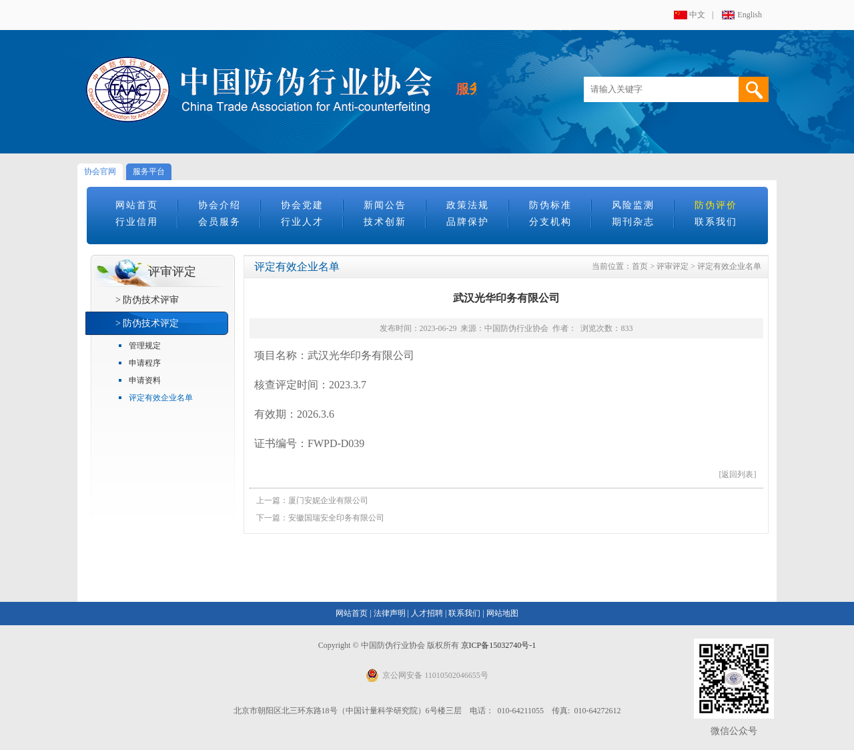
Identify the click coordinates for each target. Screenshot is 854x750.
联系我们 (716, 222)
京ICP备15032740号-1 (498, 645)
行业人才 (302, 222)
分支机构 (550, 222)
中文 (697, 14)
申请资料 (145, 380)
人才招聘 (427, 613)
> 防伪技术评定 (147, 323)
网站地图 (502, 613)
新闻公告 (385, 205)
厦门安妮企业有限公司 (328, 500)
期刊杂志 (633, 222)
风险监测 (633, 205)
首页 (640, 266)
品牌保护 (467, 222)
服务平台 (149, 171)
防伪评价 (716, 205)
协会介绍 (219, 205)
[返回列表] (738, 474)
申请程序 (145, 363)
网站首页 (136, 205)
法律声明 (390, 613)
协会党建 (302, 205)
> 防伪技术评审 (147, 300)
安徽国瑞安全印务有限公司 (336, 517)
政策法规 (467, 205)
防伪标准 (550, 205)
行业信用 (136, 222)
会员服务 (219, 222)
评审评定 (673, 266)
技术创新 (385, 222)
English (749, 14)
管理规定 (145, 345)
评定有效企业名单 (161, 397)
